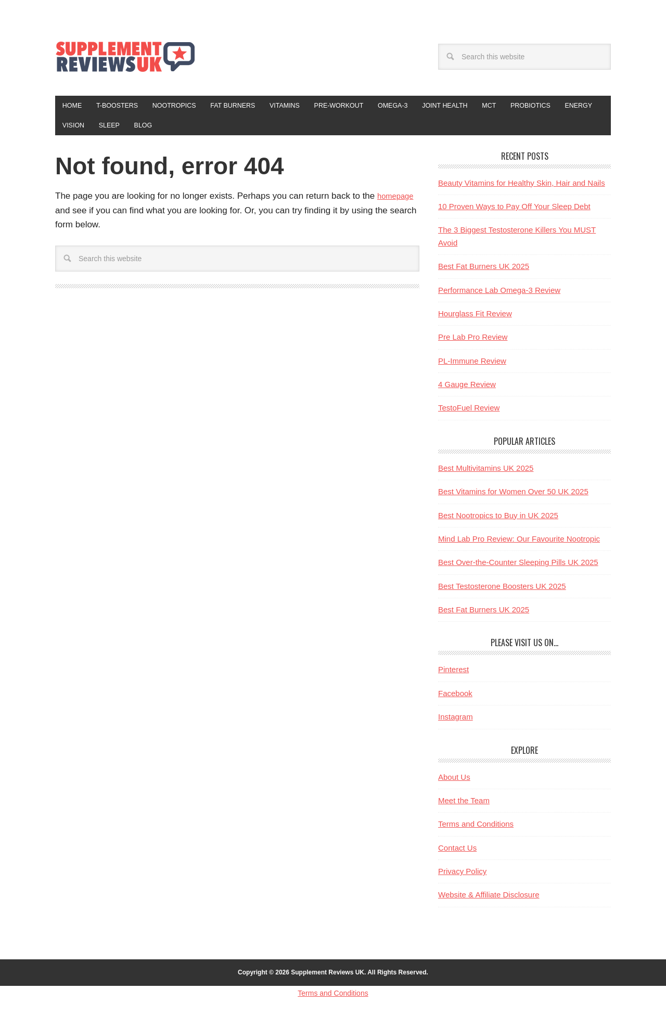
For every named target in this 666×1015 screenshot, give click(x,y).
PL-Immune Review (472, 367)
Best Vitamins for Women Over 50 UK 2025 (513, 498)
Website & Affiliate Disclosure (489, 901)
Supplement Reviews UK (125, 56)
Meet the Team (464, 806)
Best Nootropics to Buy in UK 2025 (498, 521)
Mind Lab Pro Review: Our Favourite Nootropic (519, 545)
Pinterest (453, 676)
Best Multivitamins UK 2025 (485, 474)
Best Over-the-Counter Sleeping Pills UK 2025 (518, 568)
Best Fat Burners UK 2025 (483, 272)
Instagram (455, 723)
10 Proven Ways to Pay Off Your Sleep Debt (514, 212)
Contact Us (457, 854)
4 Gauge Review (467, 390)
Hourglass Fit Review (475, 319)
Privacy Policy (462, 877)
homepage (398, 202)
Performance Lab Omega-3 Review (499, 296)
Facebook (455, 699)
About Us (454, 783)
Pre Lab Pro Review (472, 343)
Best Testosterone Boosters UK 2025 (502, 592)
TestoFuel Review (468, 414)
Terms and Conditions (476, 830)
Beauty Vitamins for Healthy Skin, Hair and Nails (521, 189)
